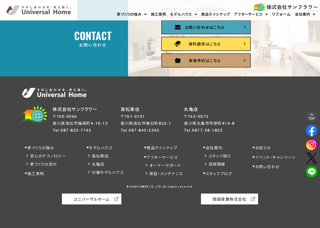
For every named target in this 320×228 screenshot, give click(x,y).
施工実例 (158, 14)
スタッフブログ (219, 174)
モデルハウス (181, 14)
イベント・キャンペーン (275, 157)
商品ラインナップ (215, 14)
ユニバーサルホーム (92, 199)
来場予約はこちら (205, 61)
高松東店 (100, 156)
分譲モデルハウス (108, 172)
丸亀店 (98, 164)
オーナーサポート (165, 165)
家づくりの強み (129, 14)
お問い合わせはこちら (205, 27)
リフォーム (281, 14)
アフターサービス (248, 14)
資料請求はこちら (205, 44)
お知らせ (263, 148)
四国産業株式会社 (229, 199)
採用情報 (217, 164)
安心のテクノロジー (48, 156)
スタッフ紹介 (220, 156)
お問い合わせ (267, 167)
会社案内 (302, 14)
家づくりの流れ (43, 164)
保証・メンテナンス (166, 174)
